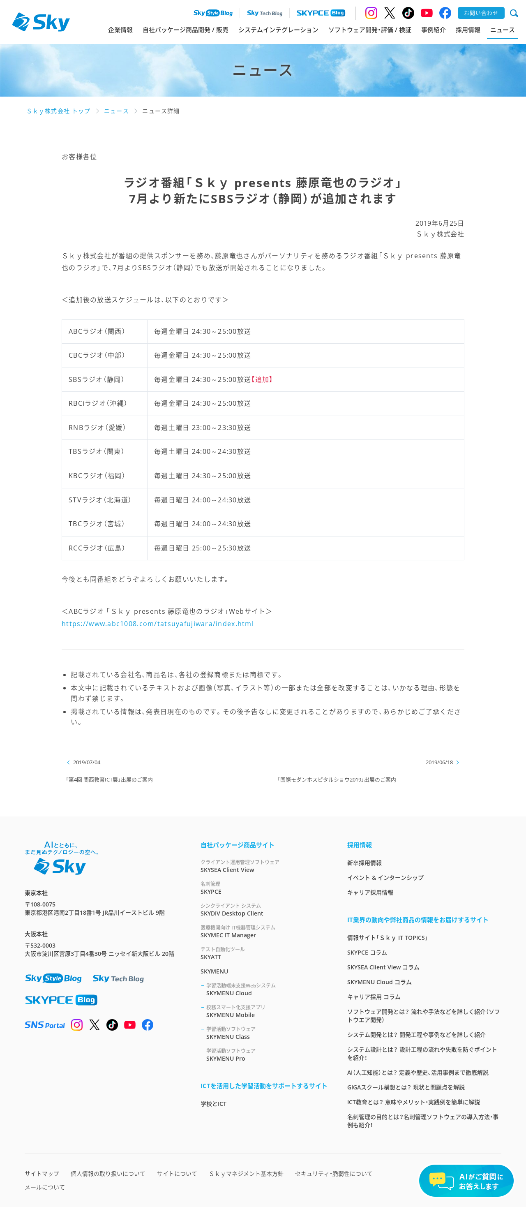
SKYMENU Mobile (267, 1011)
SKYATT (264, 953)
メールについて (45, 1187)
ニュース (502, 29)
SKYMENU (214, 971)
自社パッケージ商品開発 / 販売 (185, 29)
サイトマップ (42, 1173)
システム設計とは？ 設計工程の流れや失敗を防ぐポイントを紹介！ (422, 1053)
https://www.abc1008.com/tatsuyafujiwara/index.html (158, 623)
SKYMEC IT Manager (264, 931)
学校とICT (213, 1104)
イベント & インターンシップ (385, 877)
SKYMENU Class (267, 1033)
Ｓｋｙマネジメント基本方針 (246, 1173)
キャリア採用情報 (370, 892)
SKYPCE (264, 887)
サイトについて (177, 1173)
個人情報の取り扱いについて (108, 1173)
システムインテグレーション (278, 29)
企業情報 (120, 29)
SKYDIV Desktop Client (264, 909)
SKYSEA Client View (264, 866)
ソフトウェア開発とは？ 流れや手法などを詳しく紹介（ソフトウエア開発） (423, 1016)
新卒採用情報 (364, 863)
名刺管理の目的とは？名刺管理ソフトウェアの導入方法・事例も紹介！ (422, 1121)
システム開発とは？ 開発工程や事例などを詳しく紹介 (416, 1034)
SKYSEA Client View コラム (383, 967)
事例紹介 (433, 29)
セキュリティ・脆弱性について (334, 1173)
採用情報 (468, 29)
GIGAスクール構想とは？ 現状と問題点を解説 (406, 1087)
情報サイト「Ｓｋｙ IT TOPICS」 (387, 937)
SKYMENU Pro (267, 1054)
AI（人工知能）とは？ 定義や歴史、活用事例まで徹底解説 (418, 1072)
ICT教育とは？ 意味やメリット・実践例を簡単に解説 (413, 1102)
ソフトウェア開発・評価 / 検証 (369, 29)
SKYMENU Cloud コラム (379, 982)
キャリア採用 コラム (374, 997)
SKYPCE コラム (367, 952)
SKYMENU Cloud (267, 989)
